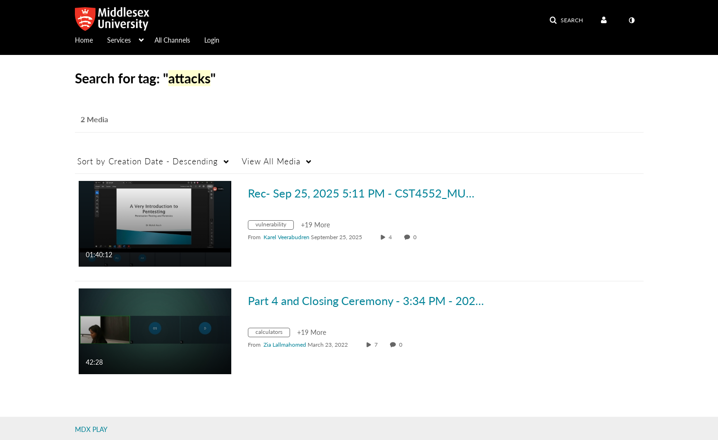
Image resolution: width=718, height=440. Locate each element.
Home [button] (84, 40)
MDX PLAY (91, 429)
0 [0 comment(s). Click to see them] (416, 237)
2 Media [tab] (94, 119)
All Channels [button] (172, 40)
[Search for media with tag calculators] (272, 334)
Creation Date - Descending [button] (147, 161)
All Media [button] (271, 161)
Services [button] (119, 40)
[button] (566, 20)
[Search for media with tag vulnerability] (274, 226)
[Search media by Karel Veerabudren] (286, 237)
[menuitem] (91, 39)
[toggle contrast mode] (632, 20)
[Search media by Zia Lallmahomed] (285, 344)
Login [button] (211, 40)
